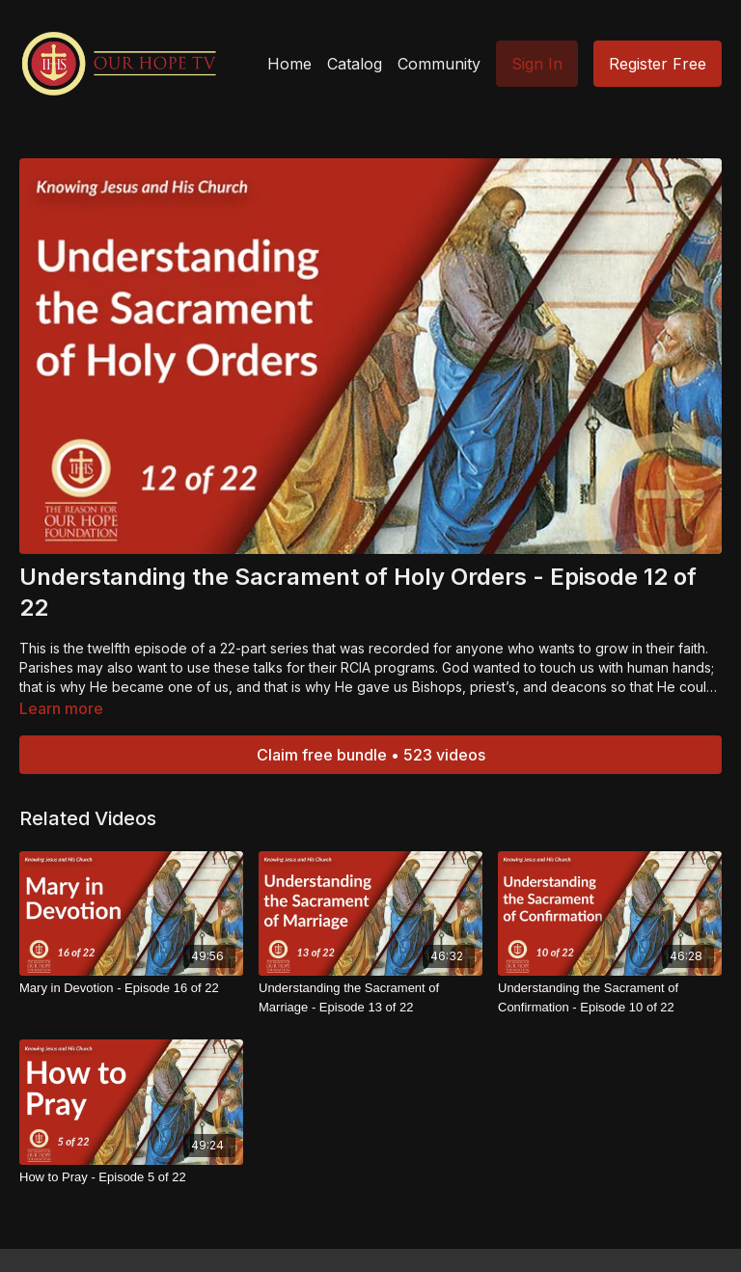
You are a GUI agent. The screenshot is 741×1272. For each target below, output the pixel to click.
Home (289, 63)
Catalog (354, 63)
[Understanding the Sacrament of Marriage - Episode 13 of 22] (370, 997)
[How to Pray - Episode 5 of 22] (131, 1177)
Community (439, 63)
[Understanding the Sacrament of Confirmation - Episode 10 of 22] (610, 997)
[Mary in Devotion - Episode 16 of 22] (131, 988)
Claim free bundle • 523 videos (371, 754)
